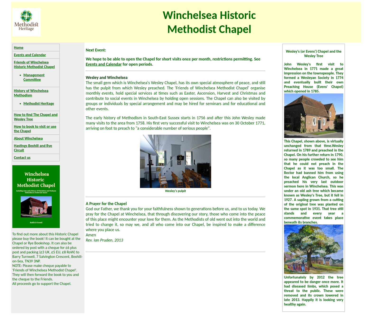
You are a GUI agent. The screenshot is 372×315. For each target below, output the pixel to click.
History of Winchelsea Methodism (31, 92)
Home (18, 47)
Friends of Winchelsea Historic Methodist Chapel (34, 64)
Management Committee (34, 77)
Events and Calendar (30, 55)
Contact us (22, 157)
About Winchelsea (28, 138)
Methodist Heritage (38, 103)
